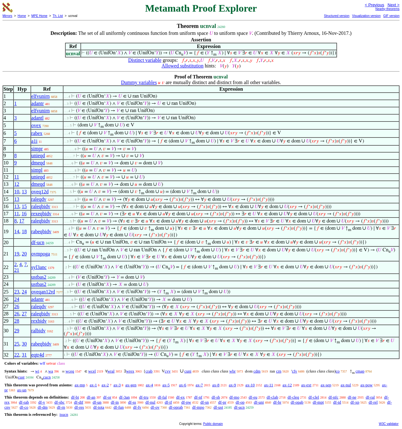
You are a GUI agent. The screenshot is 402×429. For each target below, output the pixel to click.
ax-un (22, 390)
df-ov (154, 407)
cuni (187, 371)
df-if (168, 402)
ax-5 (166, 385)
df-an (91, 397)
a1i (34, 141)
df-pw (186, 402)
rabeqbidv (41, 231)
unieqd (38, 155)
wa (50, 371)
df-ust (218, 407)
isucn (63, 414)
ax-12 (287, 385)
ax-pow (366, 385)
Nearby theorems (387, 9)
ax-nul (346, 385)
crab (148, 371)
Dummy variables (139, 82)
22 (16, 354)
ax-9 (232, 385)
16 (24, 213)
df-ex (180, 397)
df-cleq (293, 397)
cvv (168, 371)
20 (24, 253)
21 (16, 270)
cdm (256, 371)
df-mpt (318, 402)
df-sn (204, 402)
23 (16, 291)
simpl (37, 170)
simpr (37, 148)
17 (21, 220)
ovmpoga (40, 253)
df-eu (253, 397)
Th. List (58, 16)
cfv (294, 371)
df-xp (354, 402)
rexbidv (39, 321)
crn (278, 371)
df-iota (98, 407)
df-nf (198, 397)
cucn (47, 377)
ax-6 (182, 385)
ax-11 (268, 385)
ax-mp (80, 385)
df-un (97, 402)
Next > (393, 5)
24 (24, 291)
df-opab (297, 402)
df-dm (43, 407)
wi (37, 371)
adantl (37, 118)
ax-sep (326, 385)
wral (111, 371)
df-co (24, 407)
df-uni (259, 402)
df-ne (352, 397)
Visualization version (366, 16)
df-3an (124, 397)
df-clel (313, 397)
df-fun (118, 407)
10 (16, 191)
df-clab (272, 397)
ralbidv (38, 330)
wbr (232, 371)
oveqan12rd (43, 291)
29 (16, 330)
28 (16, 321)
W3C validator (389, 424)
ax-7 (199, 385)
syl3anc (39, 267)
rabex (37, 133)
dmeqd (38, 162)
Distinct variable (144, 60)
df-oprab (176, 407)
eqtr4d (37, 354)
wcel (92, 371)
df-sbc (59, 402)
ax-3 (117, 385)
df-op (240, 402)
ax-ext (306, 385)
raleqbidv (40, 206)
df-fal (162, 397)
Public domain (213, 424)
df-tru (144, 397)
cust (21, 377)
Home (22, 16)
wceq (70, 371)
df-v (41, 402)
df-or (107, 397)
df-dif (79, 402)
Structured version (336, 16)
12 (16, 184)
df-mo (234, 397)
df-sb (216, 397)
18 (24, 231)
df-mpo (198, 407)
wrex (130, 371)
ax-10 (250, 385)
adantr (37, 103)
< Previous (374, 5)
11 (16, 177)
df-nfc (334, 397)
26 (16, 306)
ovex (36, 125)
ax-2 (105, 385)
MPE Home (39, 16)
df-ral (370, 397)
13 (24, 191)
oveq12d (40, 191)
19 (16, 253)
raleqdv (38, 199)
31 (24, 354)
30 (24, 343)
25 (16, 343)
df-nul (150, 402)
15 (24, 206)
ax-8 (216, 385)
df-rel (373, 402)
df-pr (222, 402)
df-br (277, 402)
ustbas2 (38, 277)
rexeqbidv (41, 213)
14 (16, 231)
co (338, 371)
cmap (360, 371)
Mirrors (7, 16)
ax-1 (93, 385)
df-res (79, 407)
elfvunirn (40, 96)
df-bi (75, 397)
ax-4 (149, 385)
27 (24, 313)
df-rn (61, 407)
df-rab (24, 402)
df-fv (137, 407)
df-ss (132, 402)
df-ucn (38, 242)
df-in (115, 402)
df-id (337, 402)
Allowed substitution (182, 65)
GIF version (391, 16)
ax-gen (130, 385)
